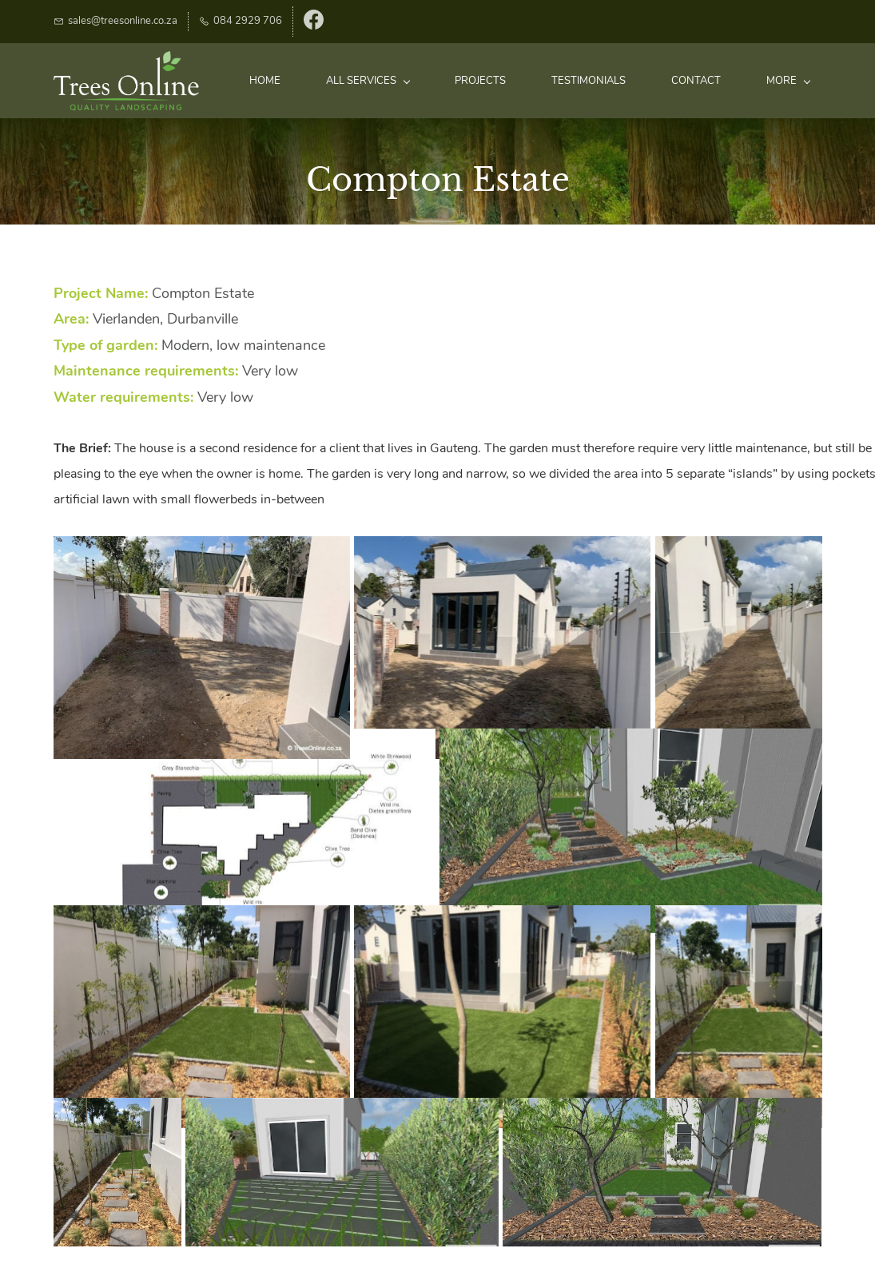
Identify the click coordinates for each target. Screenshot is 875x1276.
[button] (202, 647)
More (788, 81)
